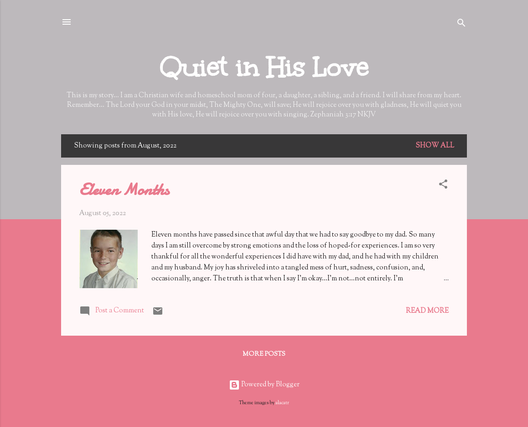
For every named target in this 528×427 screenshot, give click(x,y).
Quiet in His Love (264, 67)
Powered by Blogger (264, 385)
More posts (264, 354)
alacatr (282, 403)
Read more (427, 311)
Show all (434, 146)
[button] (443, 186)
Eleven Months (124, 190)
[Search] (461, 25)
